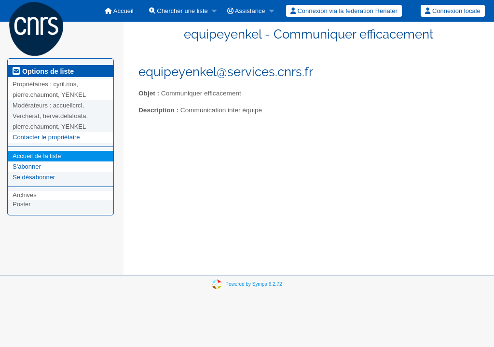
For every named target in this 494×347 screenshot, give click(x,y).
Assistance (246, 10)
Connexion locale (452, 10)
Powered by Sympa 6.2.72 (253, 284)
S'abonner (27, 166)
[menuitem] (119, 11)
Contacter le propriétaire (46, 137)
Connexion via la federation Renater (344, 10)
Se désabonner (34, 177)
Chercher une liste (178, 10)
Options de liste (43, 71)
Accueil (119, 10)
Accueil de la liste (37, 156)
